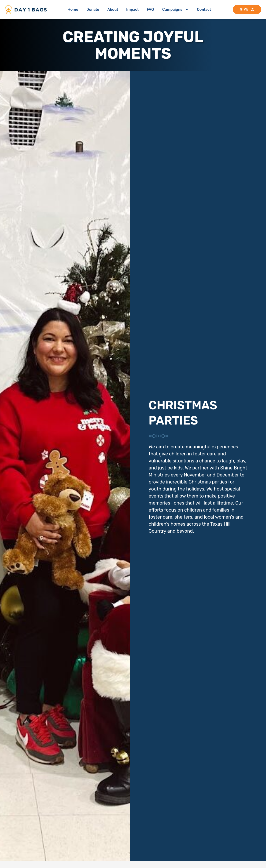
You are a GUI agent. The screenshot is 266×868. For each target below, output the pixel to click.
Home (72, 9)
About (112, 9)
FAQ (150, 9)
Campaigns (175, 9)
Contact (204, 9)
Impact (132, 9)
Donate (92, 9)
